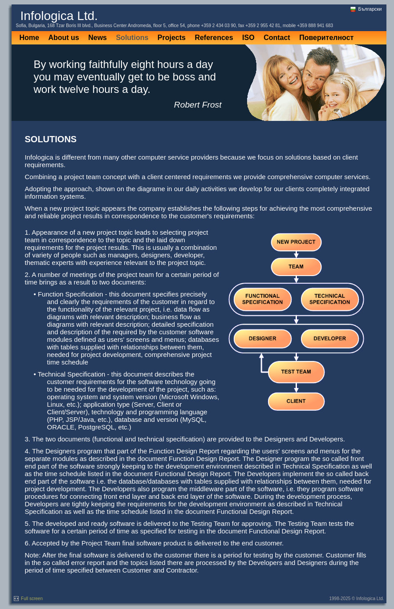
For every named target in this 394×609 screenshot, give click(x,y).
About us (63, 37)
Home (29, 37)
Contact (277, 37)
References (214, 37)
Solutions (132, 37)
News (97, 37)
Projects (172, 37)
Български (365, 9)
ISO (248, 37)
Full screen (28, 598)
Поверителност (326, 37)
